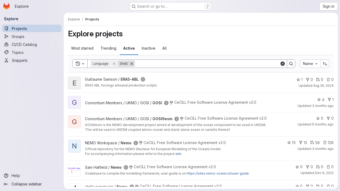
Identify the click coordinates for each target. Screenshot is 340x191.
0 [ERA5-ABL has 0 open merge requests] (319, 79)
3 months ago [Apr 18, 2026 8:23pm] (323, 149)
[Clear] (282, 63)
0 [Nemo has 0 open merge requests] (319, 166)
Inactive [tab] (148, 48)
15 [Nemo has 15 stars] (291, 142)
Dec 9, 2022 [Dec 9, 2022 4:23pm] (324, 173)
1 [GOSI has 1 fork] (331, 99)
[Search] (207, 63)
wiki (178, 154)
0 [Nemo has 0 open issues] (330, 166)
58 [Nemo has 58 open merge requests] (315, 142)
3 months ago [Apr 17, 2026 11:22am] (323, 106)
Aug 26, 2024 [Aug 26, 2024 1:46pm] (323, 86)
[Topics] (32, 52)
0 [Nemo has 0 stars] (299, 166)
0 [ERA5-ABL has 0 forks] (309, 79)
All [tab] (164, 48)
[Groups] (32, 36)
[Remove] (132, 63)
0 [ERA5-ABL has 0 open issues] (330, 79)
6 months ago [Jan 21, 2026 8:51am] (323, 124)
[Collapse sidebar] (32, 184)
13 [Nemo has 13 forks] (303, 142)
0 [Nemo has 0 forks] (309, 166)
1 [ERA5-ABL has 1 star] (299, 79)
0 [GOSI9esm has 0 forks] (330, 118)
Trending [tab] (108, 48)
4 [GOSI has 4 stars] (320, 99)
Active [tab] (129, 48)
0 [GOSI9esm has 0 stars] (319, 118)
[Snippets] (32, 60)
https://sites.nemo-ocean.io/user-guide (218, 173)
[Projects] (32, 28)
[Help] (32, 175)
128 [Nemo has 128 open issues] (328, 142)
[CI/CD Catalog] (32, 44)
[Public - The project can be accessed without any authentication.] (143, 79)
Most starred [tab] (82, 48)
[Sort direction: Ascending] (325, 63)
